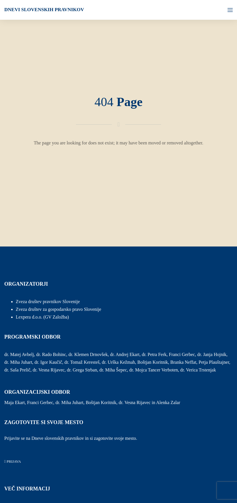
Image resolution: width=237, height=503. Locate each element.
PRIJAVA (12, 461)
